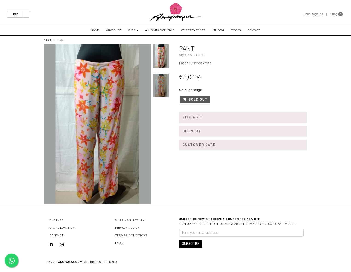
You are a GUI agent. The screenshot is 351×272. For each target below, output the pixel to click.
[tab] (243, 117)
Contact (254, 30)
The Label (57, 220)
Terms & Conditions (131, 235)
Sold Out (195, 99)
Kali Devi (218, 30)
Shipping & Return (130, 220)
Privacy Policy (127, 227)
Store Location (62, 227)
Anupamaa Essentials (159, 30)
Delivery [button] (192, 131)
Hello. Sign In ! (313, 14)
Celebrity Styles (193, 30)
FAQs (119, 243)
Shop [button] (133, 30)
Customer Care (199, 145)
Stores (236, 30)
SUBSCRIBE (190, 243)
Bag (334, 14)
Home (95, 30)
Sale (60, 40)
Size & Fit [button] (192, 117)
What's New (113, 30)
